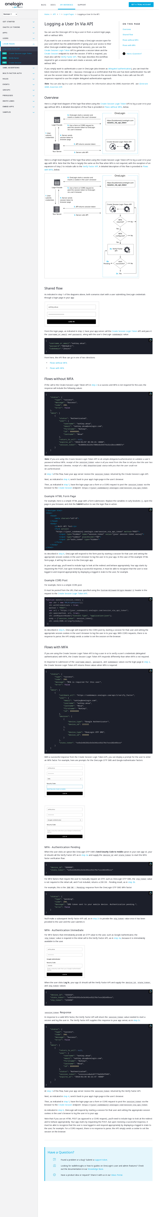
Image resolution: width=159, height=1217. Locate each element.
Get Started (9, 22)
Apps (5, 33)
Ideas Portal (116, 1175)
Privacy (14, 1211)
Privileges (8, 95)
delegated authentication (119, 68)
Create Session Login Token (20, 53)
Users (6, 38)
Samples (7, 112)
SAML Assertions (11, 68)
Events (6, 84)
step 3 (50, 474)
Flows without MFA (130, 40)
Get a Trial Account (141, 4)
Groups (6, 90)
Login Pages (9, 44)
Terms (5, 1211)
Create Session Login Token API (72, 593)
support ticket (101, 1160)
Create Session (15, 62)
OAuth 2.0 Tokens (11, 27)
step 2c (96, 918)
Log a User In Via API (11, 49)
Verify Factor (14, 58)
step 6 (61, 553)
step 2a (84, 855)
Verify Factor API (68, 57)
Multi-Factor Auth (12, 73)
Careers (45, 1211)
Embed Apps (8, 107)
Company (34, 1211)
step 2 (94, 385)
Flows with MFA (129, 45)
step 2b (131, 882)
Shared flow (128, 34)
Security (24, 1211)
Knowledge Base (95, 1169)
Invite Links (8, 101)
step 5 (67, 484)
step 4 (66, 479)
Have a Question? (134, 53)
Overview (127, 29)
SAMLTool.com (58, 1211)
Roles (6, 79)
